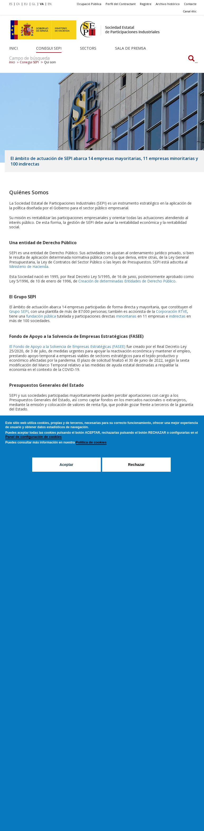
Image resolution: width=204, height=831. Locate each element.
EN (49, 4)
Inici (13, 48)
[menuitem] (11, 4)
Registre (145, 4)
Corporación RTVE (171, 311)
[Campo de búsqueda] (191, 59)
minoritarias (126, 316)
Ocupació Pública (89, 4)
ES (10, 4)
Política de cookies (91, 442)
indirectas (177, 316)
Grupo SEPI (19, 311)
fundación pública (41, 316)
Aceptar (66, 464)
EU (26, 4)
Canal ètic (190, 11)
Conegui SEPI (48, 48)
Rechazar (136, 464)
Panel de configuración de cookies (33, 437)
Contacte (190, 4)
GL (34, 4)
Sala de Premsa (130, 48)
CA (18, 4)
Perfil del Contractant (121, 4)
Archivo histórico (168, 4)
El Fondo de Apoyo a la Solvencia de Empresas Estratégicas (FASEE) (67, 346)
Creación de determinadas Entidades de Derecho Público (126, 281)
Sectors (88, 48)
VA (42, 4)
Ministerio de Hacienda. (29, 266)
